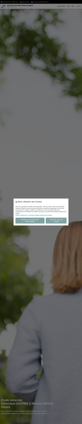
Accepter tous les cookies (56, 220)
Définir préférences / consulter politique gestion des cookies (33, 215)
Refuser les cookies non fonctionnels (30, 220)
